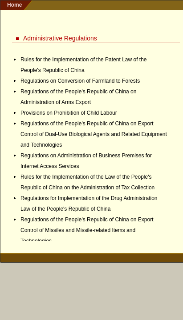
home (14, 5)
